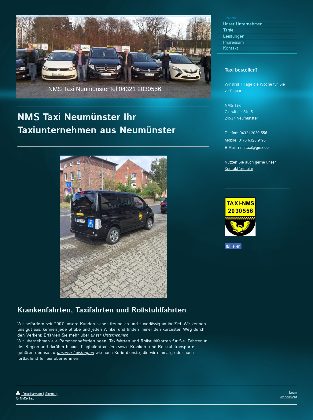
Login (293, 392)
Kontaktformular (239, 169)
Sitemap (51, 394)
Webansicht (288, 397)
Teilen (233, 246)
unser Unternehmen (109, 335)
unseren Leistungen (75, 353)
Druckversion (29, 394)
